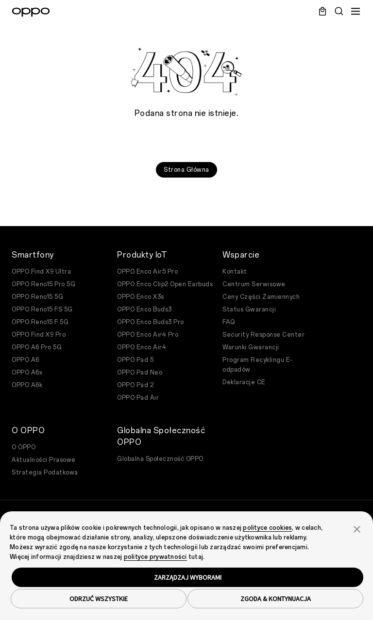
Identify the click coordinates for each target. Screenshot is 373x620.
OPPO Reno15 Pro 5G (43, 284)
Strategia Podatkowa (45, 472)
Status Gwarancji (249, 309)
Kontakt (234, 271)
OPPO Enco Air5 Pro (147, 271)
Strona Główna (186, 169)
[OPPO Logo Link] (31, 12)
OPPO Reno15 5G (37, 297)
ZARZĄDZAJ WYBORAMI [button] (187, 577)
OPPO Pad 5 (135, 360)
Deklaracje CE (244, 382)
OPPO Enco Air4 (141, 347)
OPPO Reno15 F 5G (40, 322)
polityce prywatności (155, 557)
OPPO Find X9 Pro (39, 334)
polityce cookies (267, 527)
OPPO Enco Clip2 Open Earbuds (165, 284)
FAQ (228, 322)
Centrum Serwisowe (254, 284)
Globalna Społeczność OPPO (160, 459)
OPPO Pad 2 (135, 385)
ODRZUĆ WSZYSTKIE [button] (98, 598)
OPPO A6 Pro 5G (37, 347)
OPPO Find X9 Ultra (41, 271)
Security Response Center (263, 334)
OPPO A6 (25, 360)
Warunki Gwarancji (250, 347)
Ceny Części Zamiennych (261, 297)
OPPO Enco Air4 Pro (147, 334)
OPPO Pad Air (138, 397)
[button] (357, 528)
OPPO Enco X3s (140, 297)
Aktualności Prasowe (44, 460)
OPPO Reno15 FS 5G (42, 309)
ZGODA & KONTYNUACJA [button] (275, 598)
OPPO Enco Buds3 (144, 309)
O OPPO (23, 447)
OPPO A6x (27, 372)
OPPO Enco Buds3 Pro (150, 322)
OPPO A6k (27, 385)
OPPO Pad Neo (139, 372)
